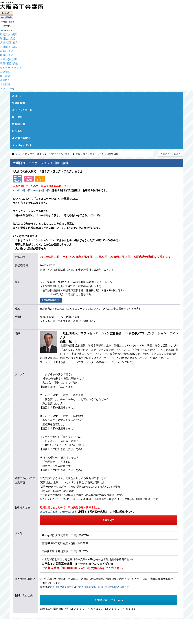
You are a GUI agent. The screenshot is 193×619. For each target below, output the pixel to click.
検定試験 (5, 74)
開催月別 (91, 94)
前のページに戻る (170, 103)
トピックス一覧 (54, 94)
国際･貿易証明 (8, 58)
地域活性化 (6, 54)
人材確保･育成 (8, 45)
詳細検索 (33, 94)
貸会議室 (5, 70)
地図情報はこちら (51, 249)
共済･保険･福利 (9, 41)
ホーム (17, 94)
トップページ (7, 87)
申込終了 (67, 466)
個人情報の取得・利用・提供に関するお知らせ (108, 532)
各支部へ (15, 577)
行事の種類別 (128, 94)
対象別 (108, 94)
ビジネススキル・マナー (61, 103)
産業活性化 (6, 49)
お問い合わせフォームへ (67, 542)
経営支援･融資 (8, 33)
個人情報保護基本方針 (63, 532)
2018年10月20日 (22, 139)
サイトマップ (18, 582)
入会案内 (5, 83)
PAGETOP (20, 564)
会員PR (4, 78)
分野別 (74, 94)
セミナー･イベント (11, 66)
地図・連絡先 (17, 573)
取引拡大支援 (7, 37)
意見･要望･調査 (9, 62)
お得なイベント (152, 94)
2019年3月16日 (43, 139)
